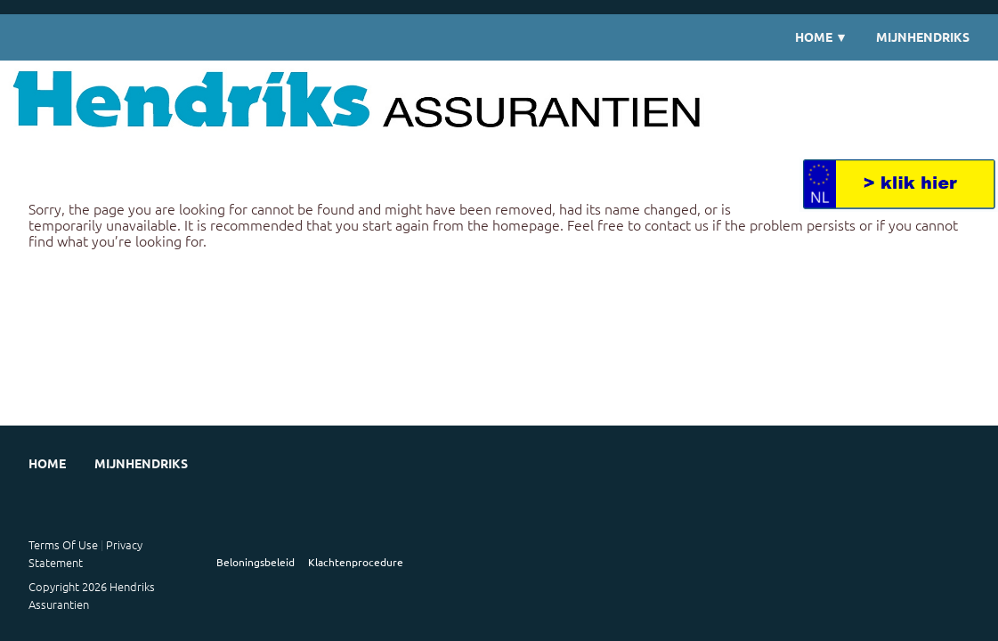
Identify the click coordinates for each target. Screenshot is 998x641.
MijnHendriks (923, 36)
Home (821, 37)
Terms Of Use (63, 544)
